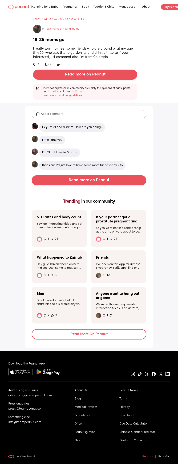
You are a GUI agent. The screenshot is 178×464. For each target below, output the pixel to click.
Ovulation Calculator (133, 440)
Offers (79, 423)
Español (164, 456)
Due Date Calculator (133, 423)
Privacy (124, 407)
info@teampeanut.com (24, 422)
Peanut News (128, 390)
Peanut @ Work (85, 432)
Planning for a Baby (44, 7)
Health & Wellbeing (45, 19)
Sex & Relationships (72, 19)
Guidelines (82, 415)
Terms (123, 398)
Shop (78, 440)
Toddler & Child (104, 7)
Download (126, 415)
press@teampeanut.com (25, 408)
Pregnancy (70, 7)
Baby (85, 7)
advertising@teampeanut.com (30, 395)
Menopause (127, 7)
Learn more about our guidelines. (62, 95)
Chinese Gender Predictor (137, 432)
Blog (78, 398)
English (147, 456)
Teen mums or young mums (62, 29)
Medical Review (86, 407)
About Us (81, 390)
